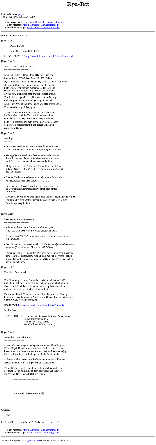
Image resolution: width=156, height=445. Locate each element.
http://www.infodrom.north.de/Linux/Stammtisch (50, 56)
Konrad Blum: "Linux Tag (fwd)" (43, 27)
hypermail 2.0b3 (33, 441)
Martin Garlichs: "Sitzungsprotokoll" (41, 24)
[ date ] (32, 22)
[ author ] (60, 22)
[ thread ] (40, 22)
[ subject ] (51, 22)
